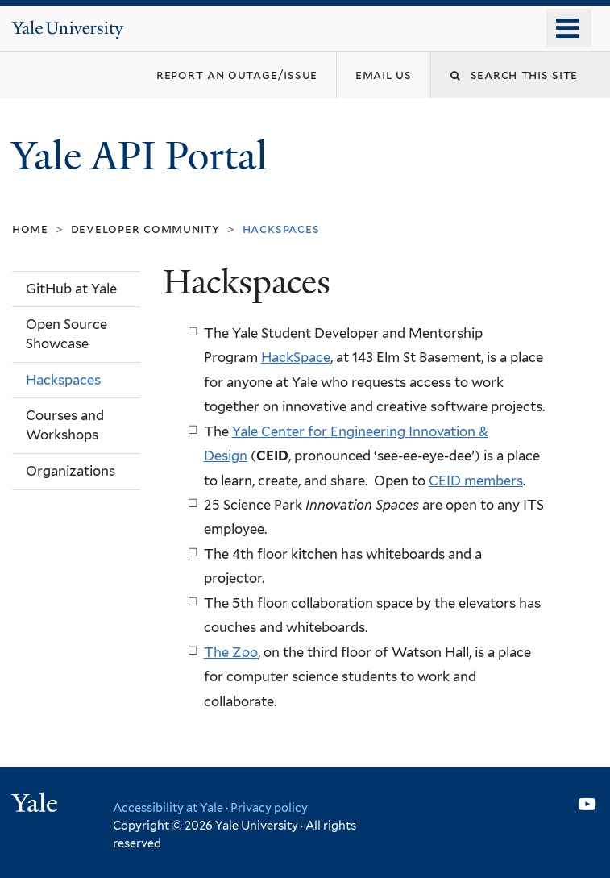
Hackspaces (63, 380)
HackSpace (295, 357)
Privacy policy (269, 807)
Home (30, 228)
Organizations (70, 471)
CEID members (476, 480)
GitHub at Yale (71, 289)
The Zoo (231, 652)
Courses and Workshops (65, 425)
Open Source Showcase (66, 334)
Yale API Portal (144, 156)
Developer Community (145, 228)
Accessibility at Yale (168, 807)
